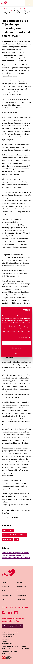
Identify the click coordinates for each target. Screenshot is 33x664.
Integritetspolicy (22, 595)
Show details (23, 338)
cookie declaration (16, 329)
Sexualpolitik (7, 539)
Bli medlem (5, 586)
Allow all (16, 343)
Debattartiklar (8, 530)
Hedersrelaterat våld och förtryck (14, 535)
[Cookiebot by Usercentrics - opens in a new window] (23, 310)
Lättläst (19, 582)
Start (3, 9)
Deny (16, 353)
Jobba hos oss (21, 586)
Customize (16, 348)
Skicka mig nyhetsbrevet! (12, 626)
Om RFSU (5, 582)
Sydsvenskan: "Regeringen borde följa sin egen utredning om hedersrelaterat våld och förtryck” (16, 555)
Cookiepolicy (21, 599)
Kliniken (22, 3)
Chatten (16, 3)
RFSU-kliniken (6, 591)
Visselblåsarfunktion (23, 591)
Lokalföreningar (7, 595)
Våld (16, 539)
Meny (29, 3)
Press (3, 599)
